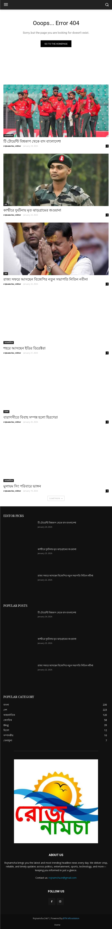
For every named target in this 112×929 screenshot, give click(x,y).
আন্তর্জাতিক (8, 135)
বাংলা (6, 411)
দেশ (5, 204)
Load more (56, 498)
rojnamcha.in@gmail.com (63, 877)
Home (57, 924)
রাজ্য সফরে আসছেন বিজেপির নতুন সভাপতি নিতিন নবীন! (45, 279)
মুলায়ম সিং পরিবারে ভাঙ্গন (22, 486)
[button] (107, 5)
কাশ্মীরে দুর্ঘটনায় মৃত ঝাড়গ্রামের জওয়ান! (32, 210)
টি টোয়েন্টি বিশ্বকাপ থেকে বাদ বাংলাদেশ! (32, 141)
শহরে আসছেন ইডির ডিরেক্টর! (24, 348)
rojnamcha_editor (12, 146)
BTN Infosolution (71, 918)
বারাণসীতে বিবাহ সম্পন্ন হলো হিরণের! (30, 417)
